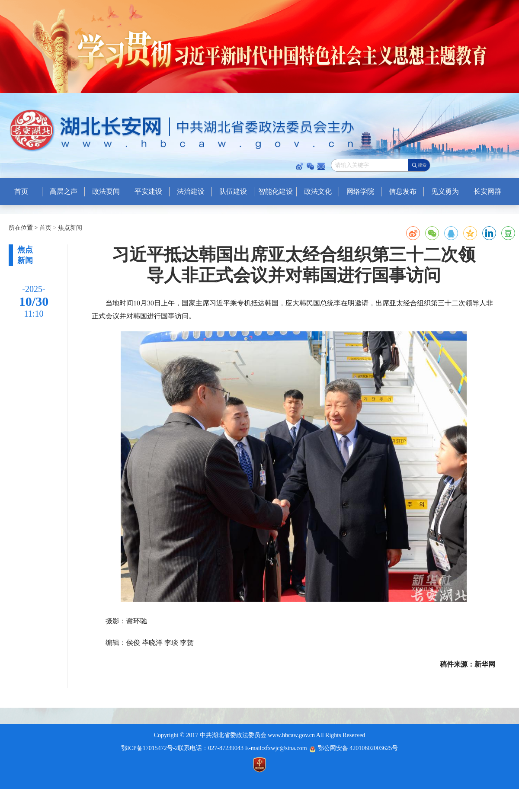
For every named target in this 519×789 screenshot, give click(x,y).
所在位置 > (23, 228)
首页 (46, 228)
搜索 (422, 165)
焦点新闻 (69, 228)
